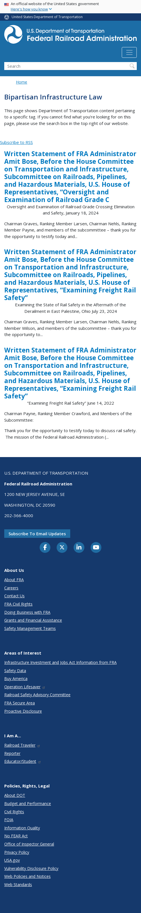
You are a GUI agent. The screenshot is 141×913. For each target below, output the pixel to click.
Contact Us (14, 595)
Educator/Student (22, 761)
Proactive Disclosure (23, 711)
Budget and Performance (27, 803)
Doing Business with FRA (27, 612)
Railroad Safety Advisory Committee (37, 694)
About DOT (14, 795)
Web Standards (18, 884)
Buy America (15, 678)
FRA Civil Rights (18, 604)
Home (21, 82)
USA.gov (12, 860)
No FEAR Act (16, 835)
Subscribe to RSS (16, 142)
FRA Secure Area (19, 703)
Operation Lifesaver (25, 686)
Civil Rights (14, 811)
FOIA (8, 819)
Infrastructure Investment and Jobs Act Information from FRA (60, 662)
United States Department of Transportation (47, 16)
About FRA (14, 579)
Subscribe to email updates (37, 533)
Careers (11, 588)
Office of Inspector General (29, 844)
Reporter (12, 753)
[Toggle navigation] (129, 52)
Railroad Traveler (22, 745)
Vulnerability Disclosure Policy (31, 868)
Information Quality (22, 828)
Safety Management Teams (30, 628)
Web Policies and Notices (27, 876)
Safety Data (15, 670)
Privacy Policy (16, 852)
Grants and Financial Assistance (33, 620)
